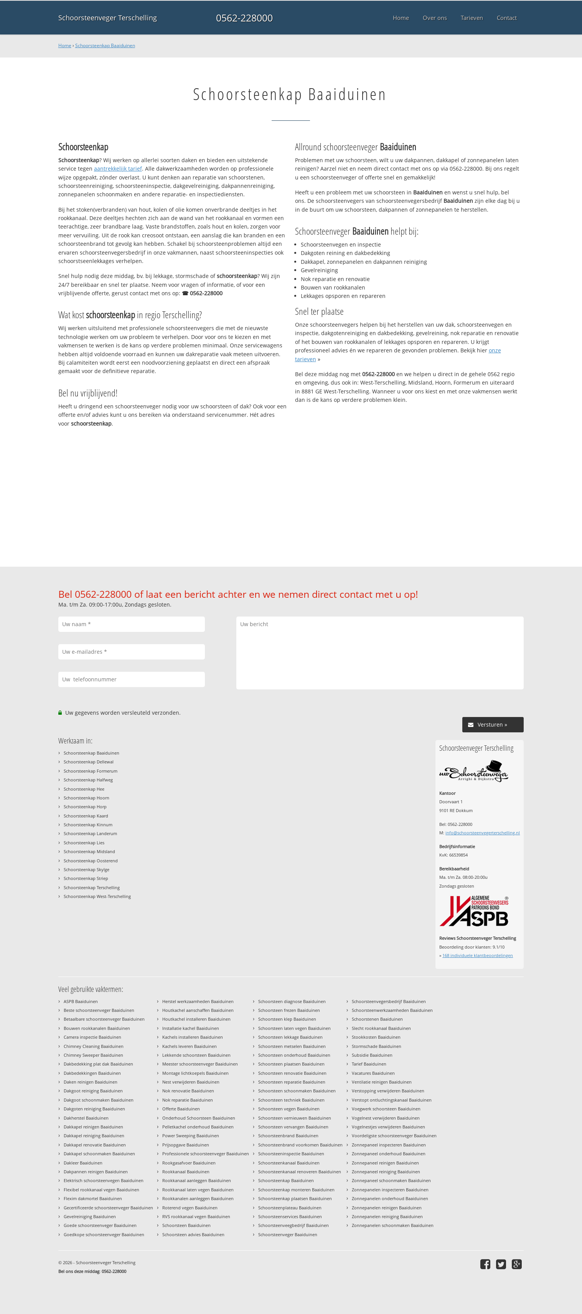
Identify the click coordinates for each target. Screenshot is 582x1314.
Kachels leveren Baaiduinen (189, 1046)
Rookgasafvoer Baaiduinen (189, 1163)
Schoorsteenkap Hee (84, 789)
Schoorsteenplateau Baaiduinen (290, 1207)
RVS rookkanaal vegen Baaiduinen (196, 1216)
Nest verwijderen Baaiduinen (190, 1082)
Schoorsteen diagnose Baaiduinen (292, 1001)
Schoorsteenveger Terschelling (107, 17)
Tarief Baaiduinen (369, 1064)
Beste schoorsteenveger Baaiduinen (99, 1010)
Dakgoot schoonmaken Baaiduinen (99, 1100)
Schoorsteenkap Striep (86, 878)
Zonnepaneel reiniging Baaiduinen (386, 1171)
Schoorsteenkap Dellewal (89, 762)
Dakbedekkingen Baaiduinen (92, 1073)
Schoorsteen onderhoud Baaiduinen (294, 1055)
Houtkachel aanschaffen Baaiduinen (198, 1010)
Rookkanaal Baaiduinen (185, 1171)
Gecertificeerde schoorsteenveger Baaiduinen (108, 1207)
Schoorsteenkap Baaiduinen (105, 45)
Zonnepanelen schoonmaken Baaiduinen (393, 1225)
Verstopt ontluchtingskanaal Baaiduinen (392, 1100)
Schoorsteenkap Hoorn (86, 798)
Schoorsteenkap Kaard (86, 816)
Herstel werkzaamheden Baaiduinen (198, 1001)
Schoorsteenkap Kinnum (88, 824)
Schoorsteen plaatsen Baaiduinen (291, 1064)
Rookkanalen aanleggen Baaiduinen (198, 1198)
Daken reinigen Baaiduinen (90, 1082)
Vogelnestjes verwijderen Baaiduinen (388, 1127)
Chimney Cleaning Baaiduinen (94, 1046)
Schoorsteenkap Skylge (86, 869)
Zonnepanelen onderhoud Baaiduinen (390, 1198)
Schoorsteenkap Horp (85, 806)
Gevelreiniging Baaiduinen (90, 1216)
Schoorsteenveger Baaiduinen (287, 1234)
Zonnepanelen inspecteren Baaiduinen (390, 1189)
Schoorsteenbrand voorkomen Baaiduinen (300, 1145)
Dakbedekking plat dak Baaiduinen (98, 1064)
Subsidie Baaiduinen (372, 1055)
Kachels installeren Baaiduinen (192, 1037)
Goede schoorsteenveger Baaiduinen (100, 1225)
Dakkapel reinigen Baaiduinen (93, 1127)
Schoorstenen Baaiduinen (377, 1019)
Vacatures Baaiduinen (373, 1073)
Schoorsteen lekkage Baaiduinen (290, 1037)
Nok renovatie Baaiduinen (188, 1091)
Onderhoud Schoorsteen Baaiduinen (198, 1118)
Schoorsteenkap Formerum (90, 771)
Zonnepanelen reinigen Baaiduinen (387, 1207)
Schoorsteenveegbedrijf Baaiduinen (293, 1225)
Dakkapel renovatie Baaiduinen (95, 1145)
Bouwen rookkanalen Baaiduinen (97, 1028)
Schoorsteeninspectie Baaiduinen (291, 1153)
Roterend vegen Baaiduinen (190, 1207)
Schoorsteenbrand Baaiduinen (288, 1135)
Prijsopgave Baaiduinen (185, 1145)
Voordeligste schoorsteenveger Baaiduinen (394, 1135)
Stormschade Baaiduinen (376, 1046)
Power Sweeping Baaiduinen (190, 1135)
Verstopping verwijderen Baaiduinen (388, 1091)
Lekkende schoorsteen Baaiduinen (196, 1055)
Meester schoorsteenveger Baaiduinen (200, 1064)
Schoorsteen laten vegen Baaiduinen (294, 1028)
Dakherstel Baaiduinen (86, 1118)
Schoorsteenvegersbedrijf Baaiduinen (389, 1001)
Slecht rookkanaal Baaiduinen (381, 1028)
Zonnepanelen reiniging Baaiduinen (387, 1216)
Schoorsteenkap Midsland (89, 851)
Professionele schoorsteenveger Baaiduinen (205, 1153)
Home (64, 45)
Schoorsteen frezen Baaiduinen (289, 1010)
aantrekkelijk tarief (118, 168)
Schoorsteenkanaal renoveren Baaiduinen (299, 1171)
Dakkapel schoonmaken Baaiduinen (99, 1153)
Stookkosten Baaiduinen (376, 1037)
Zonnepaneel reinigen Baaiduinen (385, 1163)
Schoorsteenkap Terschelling (92, 887)
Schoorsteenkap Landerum (90, 833)
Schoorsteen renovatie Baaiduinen (292, 1073)
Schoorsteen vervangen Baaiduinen (293, 1127)
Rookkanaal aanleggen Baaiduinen (196, 1180)
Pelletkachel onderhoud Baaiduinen (198, 1127)
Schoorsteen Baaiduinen (186, 1225)
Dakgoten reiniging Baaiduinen (94, 1109)
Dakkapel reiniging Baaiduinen (94, 1135)
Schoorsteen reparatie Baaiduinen (291, 1082)
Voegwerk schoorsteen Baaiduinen (386, 1109)
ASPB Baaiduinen (81, 1001)
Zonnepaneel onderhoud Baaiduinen (388, 1153)
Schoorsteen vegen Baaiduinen (289, 1109)
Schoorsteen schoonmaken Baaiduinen (297, 1091)
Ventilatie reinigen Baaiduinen (382, 1082)
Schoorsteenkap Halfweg (88, 780)
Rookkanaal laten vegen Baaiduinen (198, 1189)
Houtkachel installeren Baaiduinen (196, 1019)
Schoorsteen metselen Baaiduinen (292, 1046)
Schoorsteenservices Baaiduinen (290, 1216)
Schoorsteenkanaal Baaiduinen (289, 1163)
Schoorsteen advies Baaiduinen (193, 1234)
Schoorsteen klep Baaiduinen (287, 1019)
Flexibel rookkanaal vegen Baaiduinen (101, 1189)
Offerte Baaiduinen (181, 1109)
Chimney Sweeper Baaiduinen (93, 1055)
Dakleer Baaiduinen (83, 1163)
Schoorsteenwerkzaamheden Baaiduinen (392, 1010)
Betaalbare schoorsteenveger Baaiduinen (104, 1019)
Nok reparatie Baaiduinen (187, 1100)
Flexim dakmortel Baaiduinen (93, 1198)
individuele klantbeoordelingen (477, 955)
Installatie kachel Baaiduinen (190, 1028)
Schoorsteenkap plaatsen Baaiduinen (295, 1198)
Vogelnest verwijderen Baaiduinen (386, 1118)
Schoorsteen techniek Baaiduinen (291, 1100)
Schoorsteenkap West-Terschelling (97, 896)
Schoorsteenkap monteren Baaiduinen (296, 1189)
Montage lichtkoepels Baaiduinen (195, 1073)
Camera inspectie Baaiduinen (92, 1037)
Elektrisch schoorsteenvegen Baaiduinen (103, 1180)
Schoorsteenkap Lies (84, 842)
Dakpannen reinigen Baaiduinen (96, 1171)
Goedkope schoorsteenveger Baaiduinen (104, 1234)
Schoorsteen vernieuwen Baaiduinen (294, 1118)
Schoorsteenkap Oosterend (91, 860)
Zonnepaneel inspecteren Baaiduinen (389, 1145)
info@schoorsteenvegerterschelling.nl (482, 832)
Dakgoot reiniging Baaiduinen (93, 1091)
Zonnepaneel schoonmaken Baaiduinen (391, 1180)
